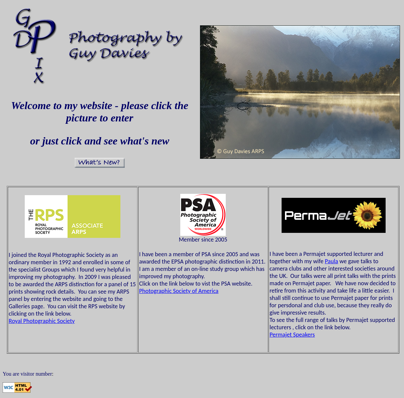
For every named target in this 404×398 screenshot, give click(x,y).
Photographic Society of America (178, 291)
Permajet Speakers (292, 334)
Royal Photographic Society (42, 321)
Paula (331, 261)
